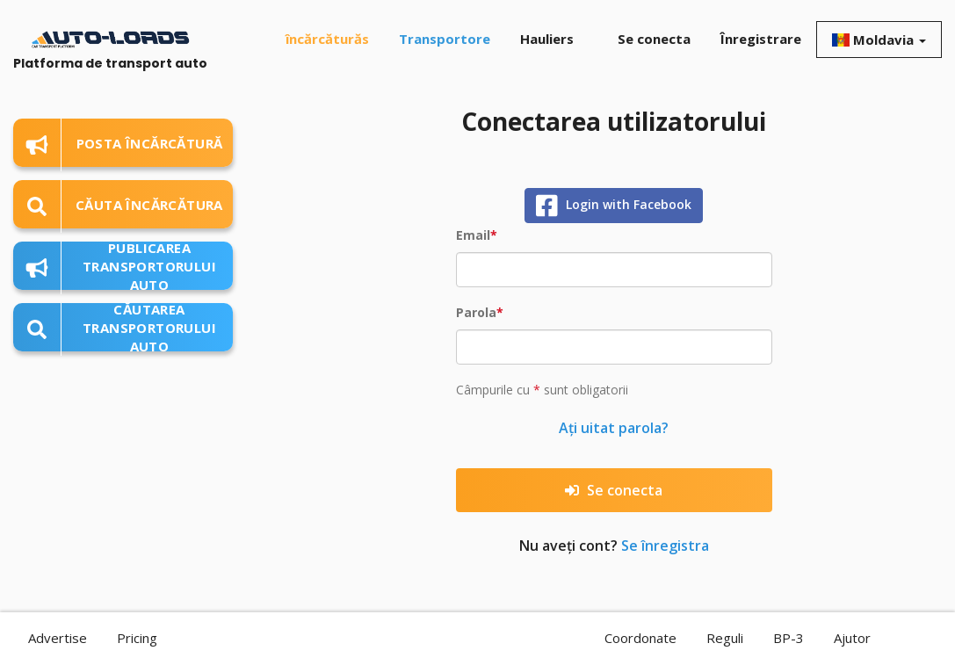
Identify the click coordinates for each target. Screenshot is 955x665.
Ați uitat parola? (614, 427)
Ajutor (852, 638)
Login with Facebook (614, 205)
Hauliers (547, 38)
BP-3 (788, 638)
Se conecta (654, 38)
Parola (476, 312)
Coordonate (640, 638)
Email (473, 235)
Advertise (57, 638)
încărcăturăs (327, 38)
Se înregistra (665, 545)
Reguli (724, 638)
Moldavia (879, 39)
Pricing (137, 638)
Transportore (444, 38)
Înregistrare (760, 38)
